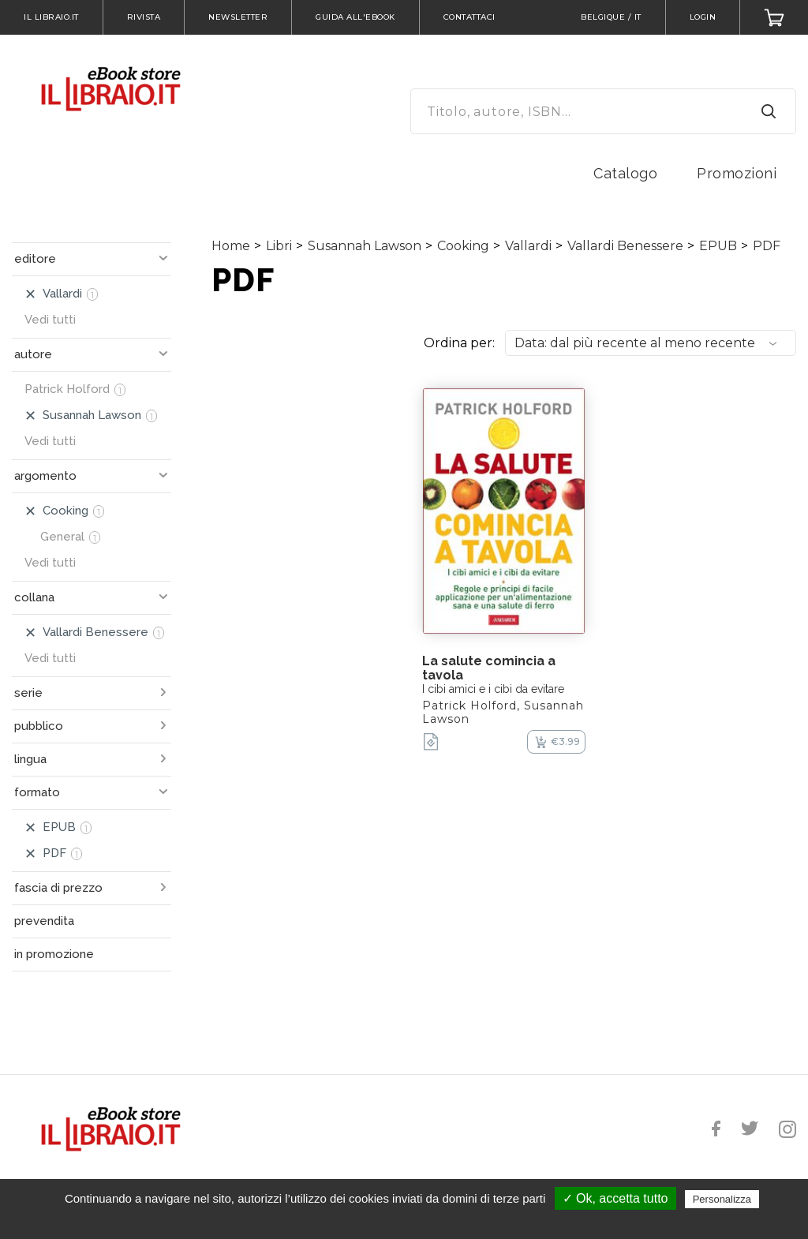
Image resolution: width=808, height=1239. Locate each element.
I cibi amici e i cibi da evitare (493, 689)
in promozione (54, 954)
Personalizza (722, 1199)
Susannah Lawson (364, 245)
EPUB (718, 245)
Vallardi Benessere (625, 245)
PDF (766, 245)
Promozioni (736, 173)
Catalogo (625, 173)
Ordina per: (459, 342)
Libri (279, 245)
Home (230, 245)
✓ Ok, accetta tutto (615, 1198)
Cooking (463, 245)
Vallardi (528, 245)
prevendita (44, 921)
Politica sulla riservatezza (411, 1221)
